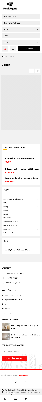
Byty (5, 203)
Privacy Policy (7, 313)
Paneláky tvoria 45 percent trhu (16, 250)
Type (6, 29)
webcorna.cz (23, 375)
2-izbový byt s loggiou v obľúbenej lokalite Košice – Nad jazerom (22, 169)
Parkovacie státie (10, 225)
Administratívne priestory (13, 199)
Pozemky (7, 229)
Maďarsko (7, 218)
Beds (6, 36)
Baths (6, 42)
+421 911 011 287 (10, 278)
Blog (5, 304)
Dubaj (5, 210)
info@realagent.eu (11, 282)
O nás (6, 308)
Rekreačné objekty (10, 233)
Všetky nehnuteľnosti (12, 295)
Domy (5, 206)
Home (4, 56)
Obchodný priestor (10, 222)
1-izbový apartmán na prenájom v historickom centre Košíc (22, 158)
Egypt (5, 214)
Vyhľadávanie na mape (13, 300)
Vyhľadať (29, 49)
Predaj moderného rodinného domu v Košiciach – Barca (22, 178)
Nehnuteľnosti (10, 319)
